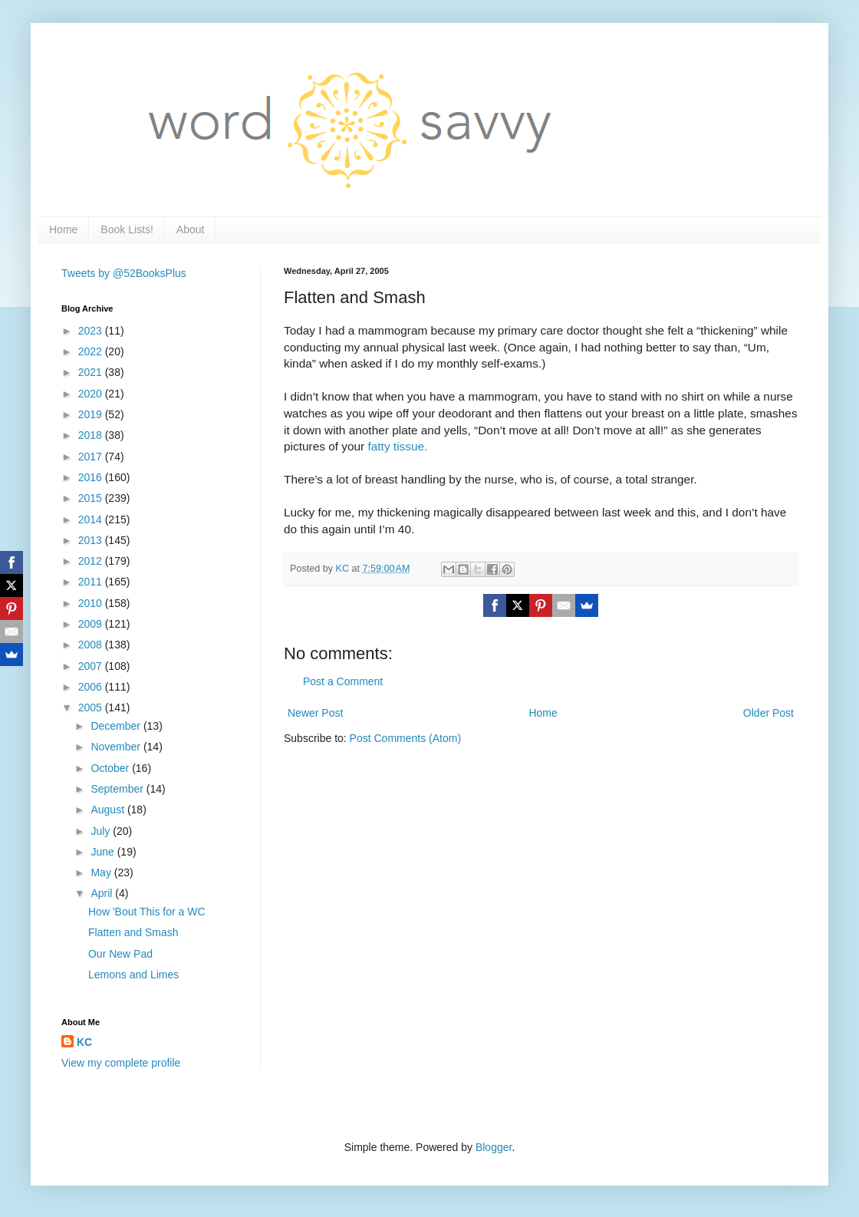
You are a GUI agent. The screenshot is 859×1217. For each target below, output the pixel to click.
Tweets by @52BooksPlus (123, 273)
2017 (91, 456)
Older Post (768, 713)
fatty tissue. (398, 446)
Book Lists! (126, 229)
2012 (91, 561)
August (109, 809)
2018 (91, 435)
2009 (91, 624)
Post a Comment (343, 681)
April (103, 893)
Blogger (494, 1147)
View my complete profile (120, 1063)
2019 (91, 414)
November (117, 746)
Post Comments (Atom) (405, 738)
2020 (91, 394)
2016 (91, 477)
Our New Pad (120, 954)
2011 (91, 582)
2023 (91, 331)
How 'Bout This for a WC (147, 911)
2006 (91, 687)
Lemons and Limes (133, 974)
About (190, 229)
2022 (91, 351)
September (118, 789)
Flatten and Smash (133, 932)
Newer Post (315, 713)
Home (63, 229)
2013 (91, 540)
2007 (91, 666)
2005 (91, 707)
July (102, 831)
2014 (91, 519)
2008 (91, 644)
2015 (91, 498)
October (111, 768)
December (117, 726)
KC (84, 1042)
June (104, 852)
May (102, 872)
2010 (91, 603)
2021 (91, 372)
